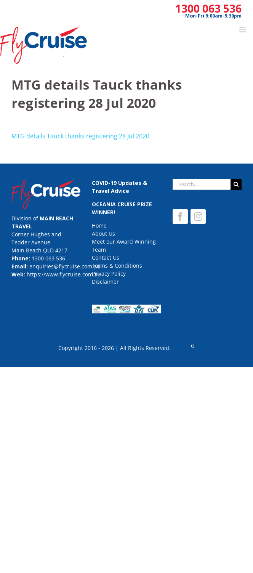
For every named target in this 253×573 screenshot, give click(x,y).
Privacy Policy (109, 273)
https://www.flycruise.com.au (64, 274)
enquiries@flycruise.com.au (64, 266)
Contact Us (105, 257)
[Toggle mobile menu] (243, 30)
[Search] (236, 184)
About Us (103, 233)
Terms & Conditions (117, 265)
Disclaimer (105, 281)
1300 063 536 (208, 8)
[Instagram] (198, 216)
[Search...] (202, 184)
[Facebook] (180, 216)
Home (99, 225)
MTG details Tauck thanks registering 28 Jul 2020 (80, 136)
